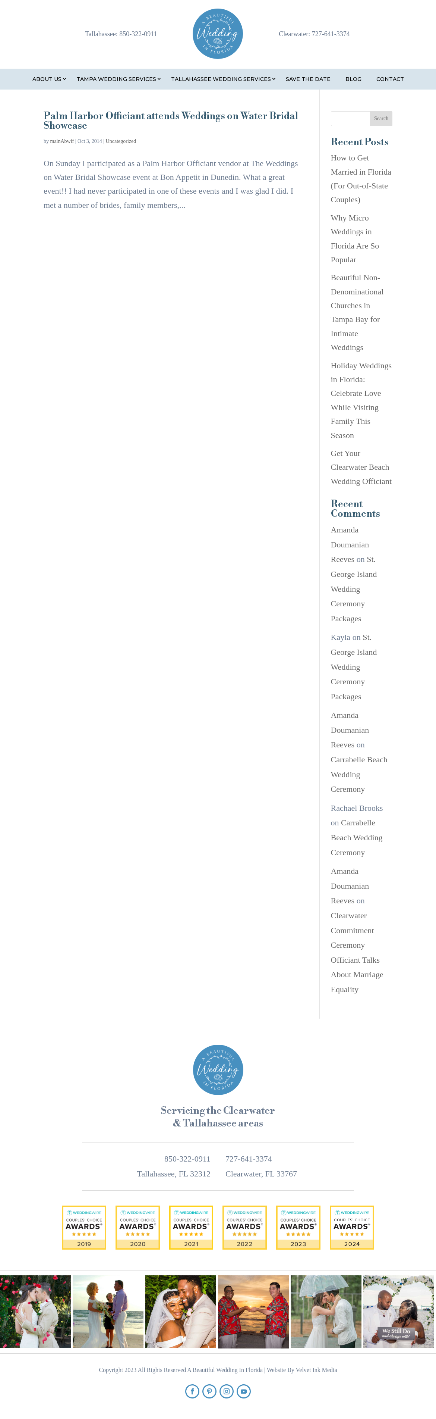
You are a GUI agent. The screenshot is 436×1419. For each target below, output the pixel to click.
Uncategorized (121, 141)
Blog (353, 79)
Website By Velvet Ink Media (302, 1370)
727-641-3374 (331, 34)
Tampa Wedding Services (116, 79)
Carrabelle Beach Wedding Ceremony (359, 774)
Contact (390, 79)
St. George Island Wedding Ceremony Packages (354, 588)
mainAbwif (62, 141)
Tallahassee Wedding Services (221, 79)
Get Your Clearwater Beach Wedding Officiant (361, 467)
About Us (46, 79)
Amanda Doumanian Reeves (350, 544)
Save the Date (308, 79)
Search (381, 118)
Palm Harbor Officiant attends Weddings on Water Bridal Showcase (171, 121)
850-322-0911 (138, 34)
